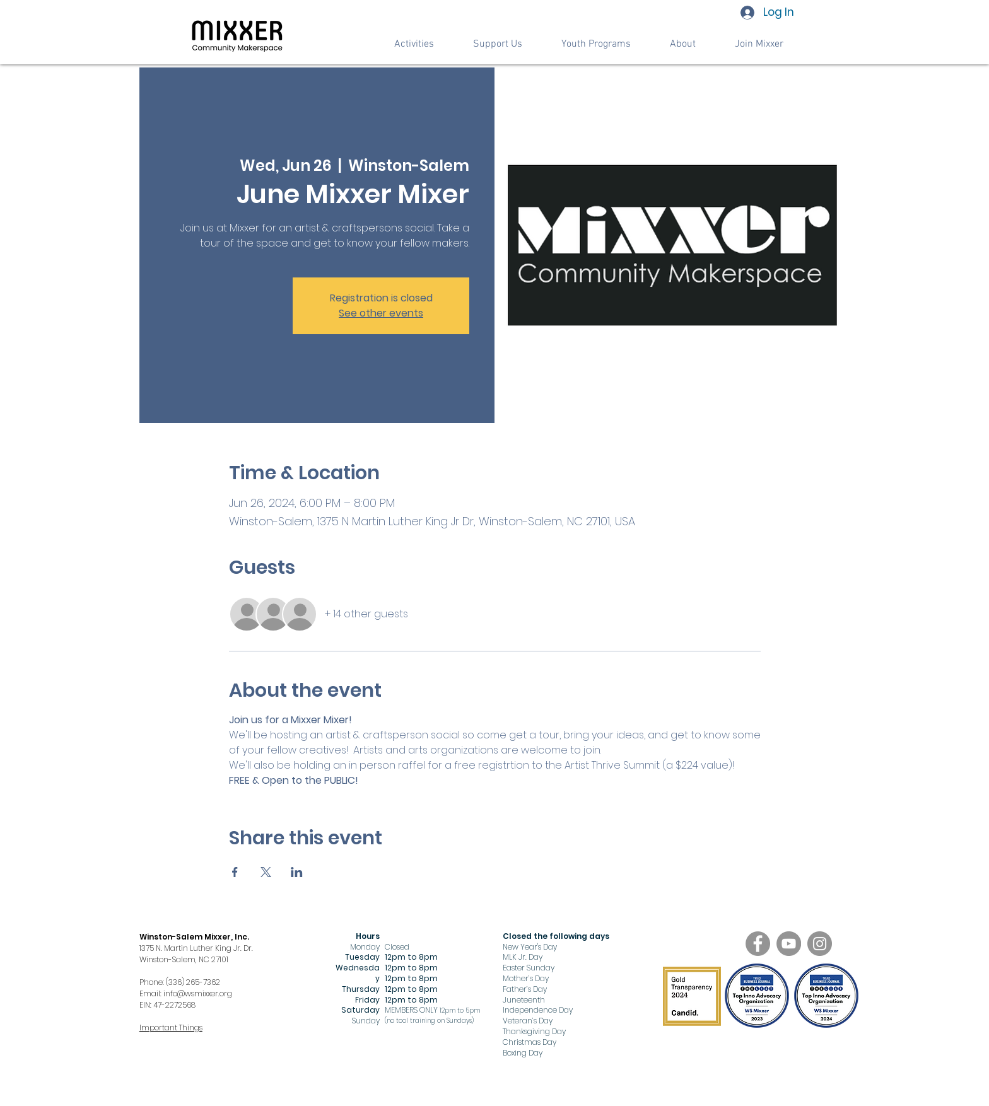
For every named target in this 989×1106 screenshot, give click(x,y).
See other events (381, 313)
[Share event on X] (266, 872)
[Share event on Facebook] (235, 872)
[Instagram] (819, 943)
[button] (498, 44)
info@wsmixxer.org (197, 993)
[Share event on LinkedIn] (297, 872)
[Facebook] (758, 943)
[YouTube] (788, 943)
